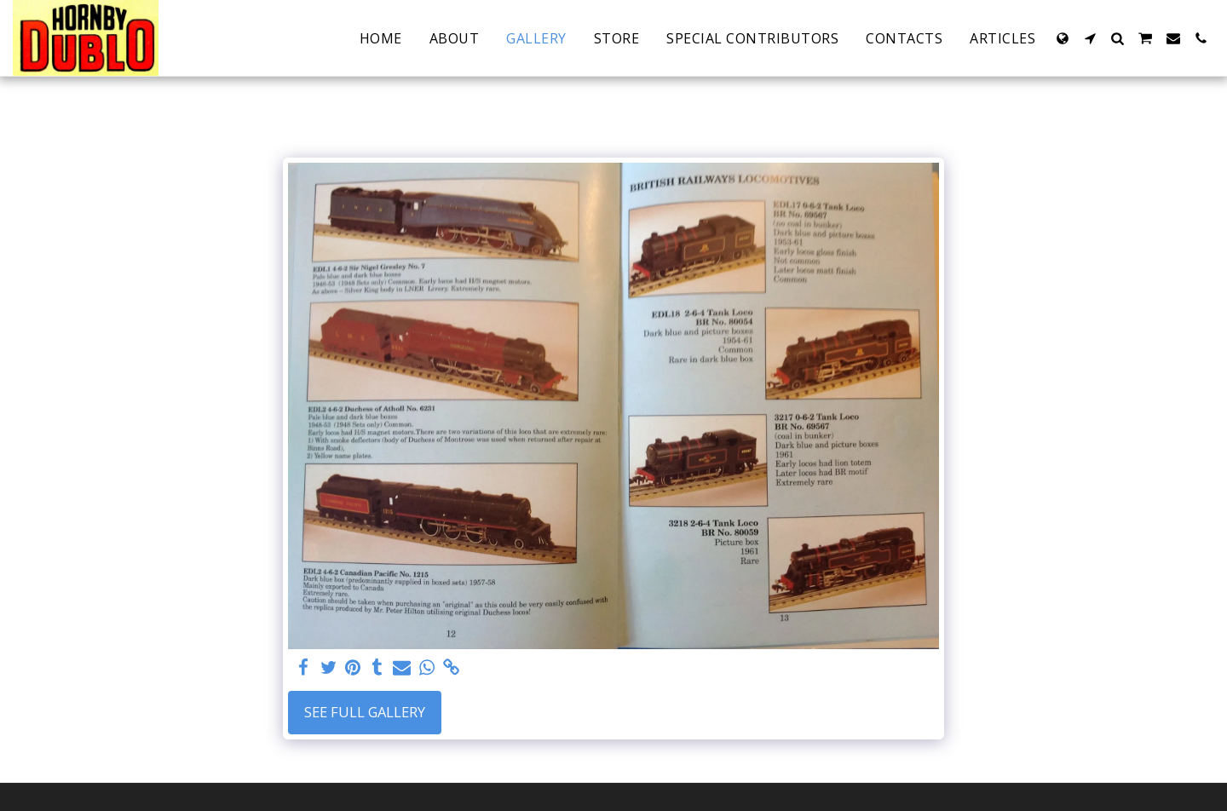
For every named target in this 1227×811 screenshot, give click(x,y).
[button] (1090, 38)
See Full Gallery (364, 712)
